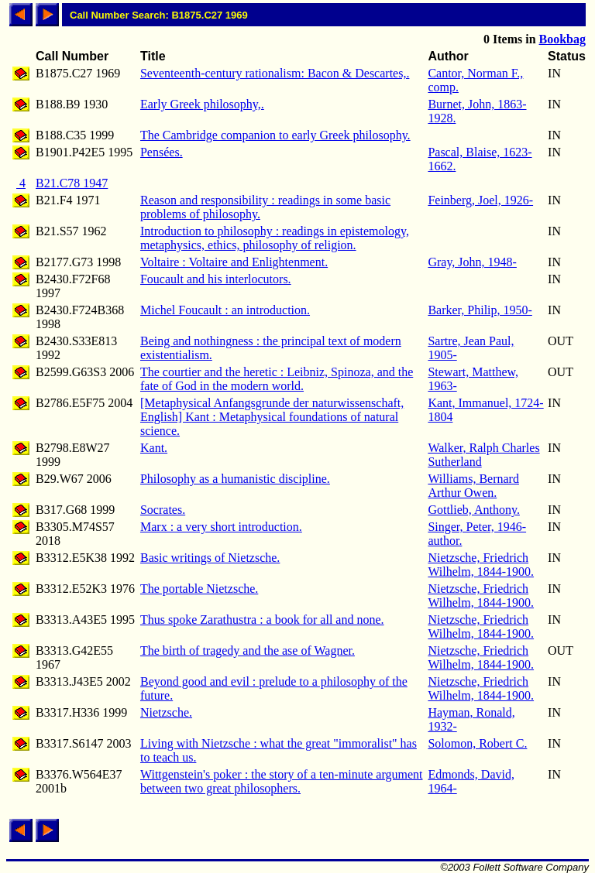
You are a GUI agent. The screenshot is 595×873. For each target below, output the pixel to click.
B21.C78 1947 (72, 183)
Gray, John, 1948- (472, 262)
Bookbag (562, 39)
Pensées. (161, 152)
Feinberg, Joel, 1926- (480, 200)
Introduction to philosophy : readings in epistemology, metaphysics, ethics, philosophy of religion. (274, 238)
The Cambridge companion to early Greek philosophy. (275, 135)
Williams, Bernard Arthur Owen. (473, 485)
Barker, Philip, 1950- (479, 310)
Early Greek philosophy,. (202, 104)
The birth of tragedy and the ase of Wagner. (247, 650)
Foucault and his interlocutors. (215, 279)
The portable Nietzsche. (199, 588)
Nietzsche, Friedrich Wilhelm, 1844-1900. (481, 564)
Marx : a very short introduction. (221, 526)
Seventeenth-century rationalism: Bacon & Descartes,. (274, 73)
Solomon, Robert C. (477, 743)
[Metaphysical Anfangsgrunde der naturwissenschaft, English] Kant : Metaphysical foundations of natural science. (272, 416)
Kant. (153, 447)
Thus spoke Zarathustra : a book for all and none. (262, 619)
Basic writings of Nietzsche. (210, 557)
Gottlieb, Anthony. (474, 509)
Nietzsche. (166, 712)
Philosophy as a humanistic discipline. (235, 478)
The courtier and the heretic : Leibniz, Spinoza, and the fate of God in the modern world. (276, 378)
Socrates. (162, 509)
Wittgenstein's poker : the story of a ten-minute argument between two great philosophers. (281, 781)
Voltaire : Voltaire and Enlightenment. (234, 262)
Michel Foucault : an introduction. (225, 310)
